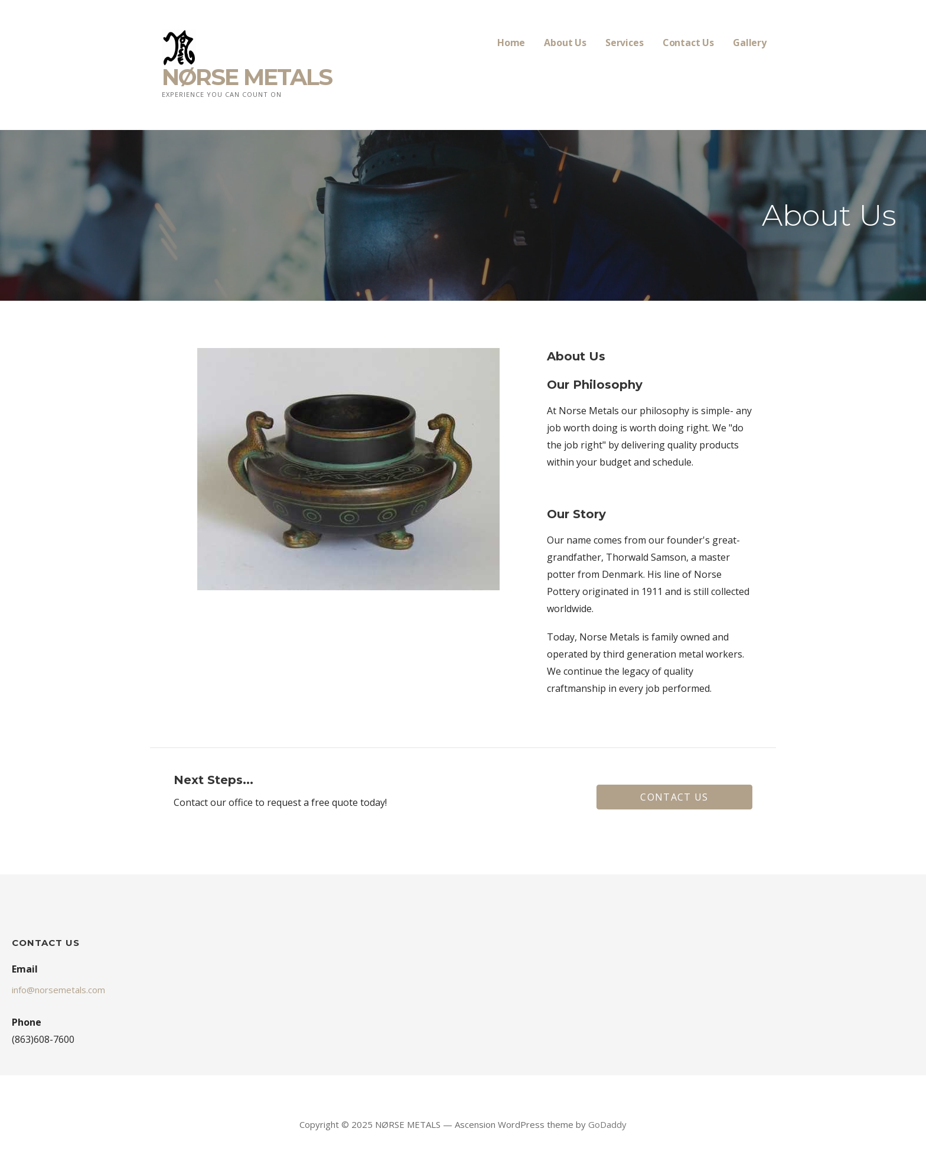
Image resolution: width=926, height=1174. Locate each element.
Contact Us (688, 42)
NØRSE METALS (247, 77)
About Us (565, 42)
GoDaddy (607, 1124)
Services (624, 42)
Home (511, 42)
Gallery (750, 42)
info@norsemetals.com (58, 990)
